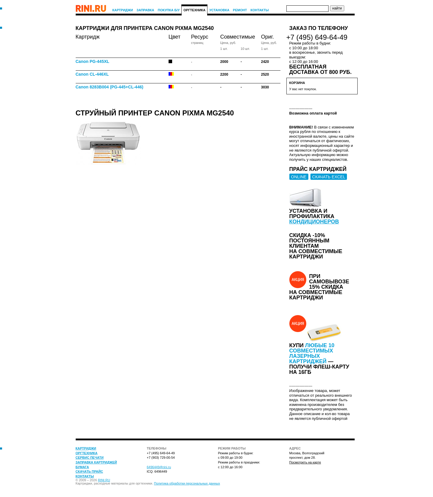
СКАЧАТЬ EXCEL (328, 176)
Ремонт (240, 10)
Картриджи (122, 10)
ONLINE (299, 176)
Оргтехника (194, 10)
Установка (219, 10)
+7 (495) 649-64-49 (317, 37)
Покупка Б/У (169, 10)
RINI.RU (104, 480)
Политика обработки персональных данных (187, 483)
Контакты (259, 10)
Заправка (145, 10)
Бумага (82, 467)
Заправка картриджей (96, 462)
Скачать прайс (89, 471)
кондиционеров (314, 222)
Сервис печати (90, 457)
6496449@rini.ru (159, 467)
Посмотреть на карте (305, 462)
